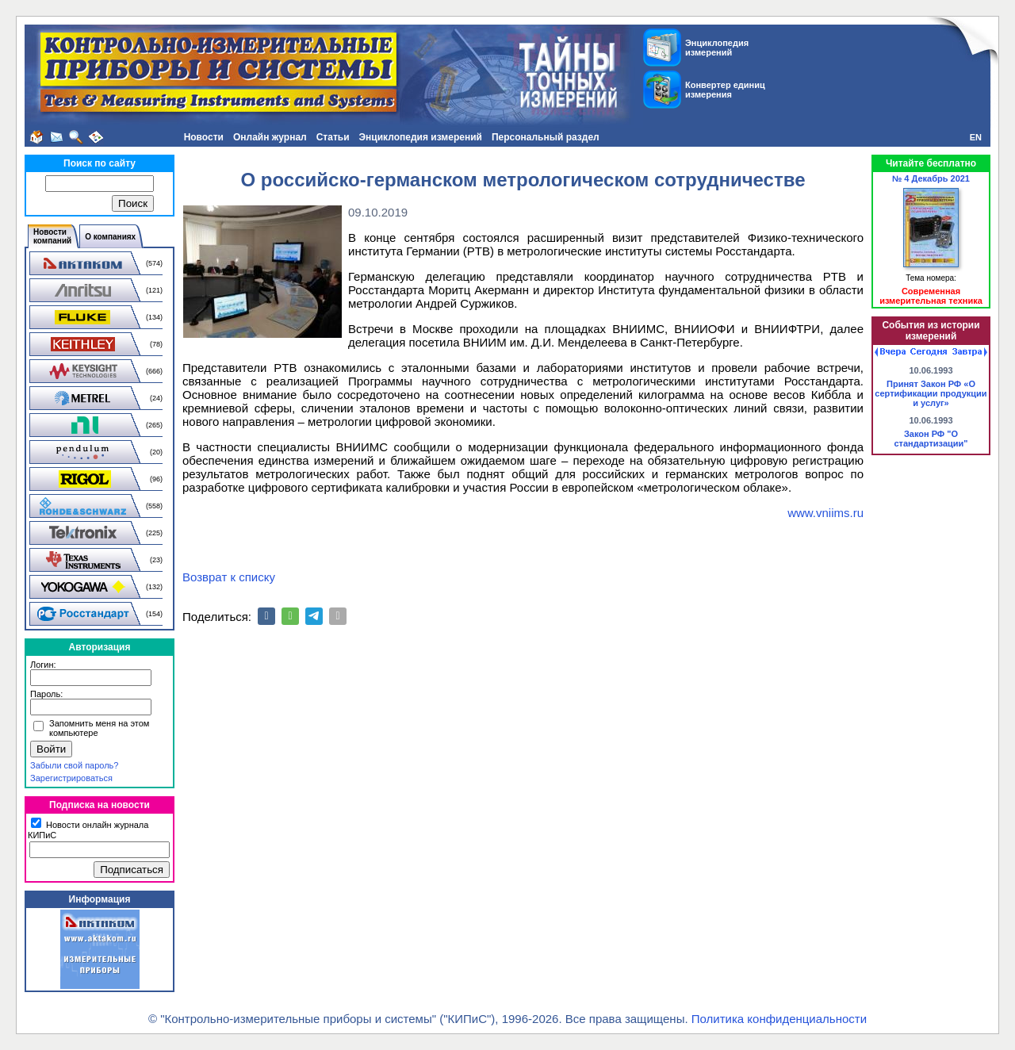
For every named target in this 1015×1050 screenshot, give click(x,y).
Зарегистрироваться (71, 778)
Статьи (333, 137)
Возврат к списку (228, 577)
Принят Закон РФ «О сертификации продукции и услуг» (930, 393)
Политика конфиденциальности (779, 1018)
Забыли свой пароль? (74, 765)
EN (976, 137)
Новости (204, 137)
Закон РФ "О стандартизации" (930, 438)
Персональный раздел (545, 137)
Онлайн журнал (270, 137)
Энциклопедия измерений (420, 137)
